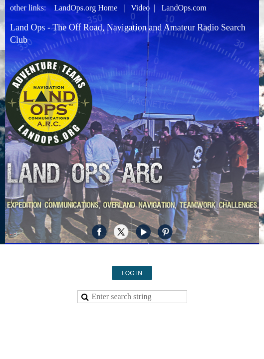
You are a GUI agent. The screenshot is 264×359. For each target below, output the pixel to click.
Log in (132, 266)
